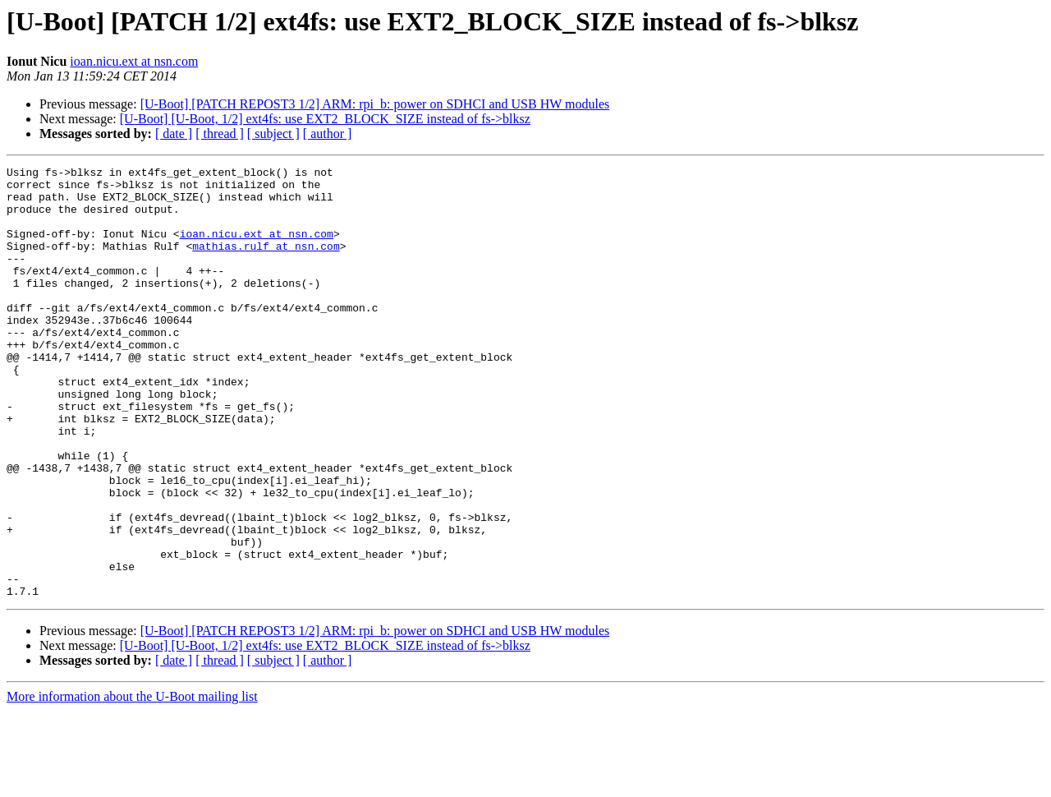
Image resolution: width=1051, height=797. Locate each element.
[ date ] (173, 134)
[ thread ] (219, 134)
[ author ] (327, 134)
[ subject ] (273, 134)
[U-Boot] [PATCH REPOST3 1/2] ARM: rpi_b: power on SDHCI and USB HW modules (375, 104)
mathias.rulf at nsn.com (265, 263)
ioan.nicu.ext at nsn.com (134, 61)
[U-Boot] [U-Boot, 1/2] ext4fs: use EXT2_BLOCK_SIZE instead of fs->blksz (325, 119)
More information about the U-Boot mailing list (132, 783)
